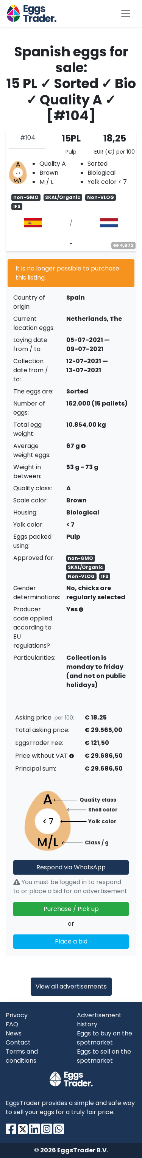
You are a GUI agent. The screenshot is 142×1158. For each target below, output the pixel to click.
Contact (18, 1042)
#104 (27, 137)
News (14, 1033)
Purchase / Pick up (71, 909)
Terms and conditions (22, 1056)
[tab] (71, 190)
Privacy (17, 1015)
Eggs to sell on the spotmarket (104, 1056)
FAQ (12, 1024)
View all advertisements (71, 986)
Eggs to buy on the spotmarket (104, 1038)
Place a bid (71, 941)
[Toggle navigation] (125, 13)
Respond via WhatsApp (71, 867)
